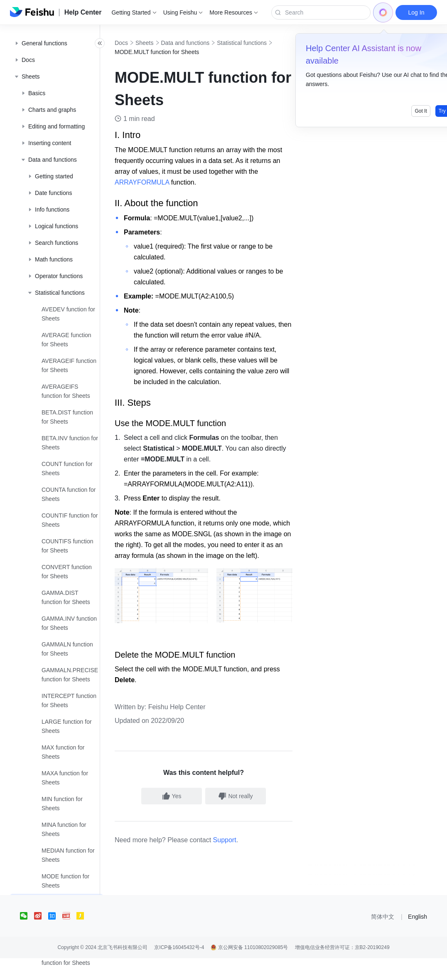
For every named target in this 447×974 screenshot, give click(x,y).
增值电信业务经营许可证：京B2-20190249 (342, 963)
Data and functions (203, 42)
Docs (139, 42)
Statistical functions (158, 52)
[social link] (27, 931)
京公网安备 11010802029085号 (249, 963)
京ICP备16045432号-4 (179, 963)
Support (243, 855)
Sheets (163, 42)
